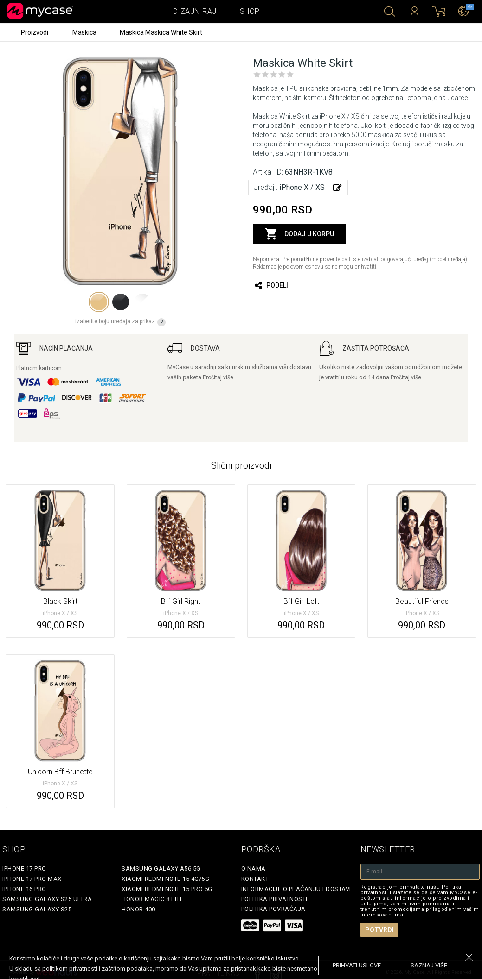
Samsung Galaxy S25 (36, 909)
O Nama (253, 868)
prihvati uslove (357, 965)
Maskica (85, 32)
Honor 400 (138, 909)
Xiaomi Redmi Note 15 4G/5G (165, 878)
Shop (250, 11)
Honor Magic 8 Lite (152, 899)
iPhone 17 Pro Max (32, 878)
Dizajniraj (195, 11)
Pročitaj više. (219, 377)
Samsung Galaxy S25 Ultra (47, 899)
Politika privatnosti (274, 899)
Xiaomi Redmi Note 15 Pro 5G (167, 888)
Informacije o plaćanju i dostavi (296, 888)
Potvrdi (379, 930)
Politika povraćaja (273, 908)
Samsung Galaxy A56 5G (161, 868)
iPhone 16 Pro (24, 888)
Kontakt (255, 878)
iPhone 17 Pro (24, 868)
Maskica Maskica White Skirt (161, 32)
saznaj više (429, 965)
